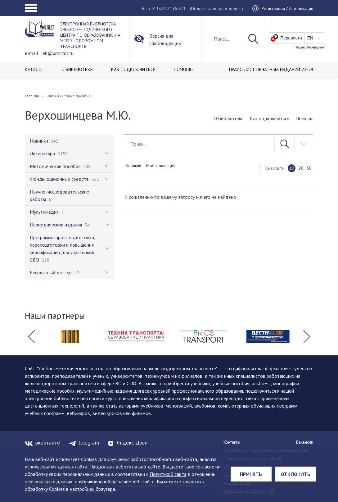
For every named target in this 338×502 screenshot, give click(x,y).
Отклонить (295, 474)
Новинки (133, 165)
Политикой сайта (168, 474)
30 (309, 168)
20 (301, 168)
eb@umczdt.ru (58, 53)
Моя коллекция (160, 165)
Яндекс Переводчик (309, 47)
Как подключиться (269, 118)
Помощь (304, 118)
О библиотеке (229, 118)
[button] (31, 336)
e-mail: (32, 53)
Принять (251, 474)
